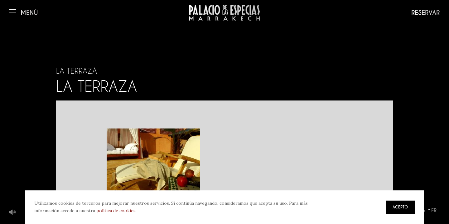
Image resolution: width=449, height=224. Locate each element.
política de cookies (116, 210)
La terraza (76, 71)
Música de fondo (12, 212)
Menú (23, 12)
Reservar (425, 12)
